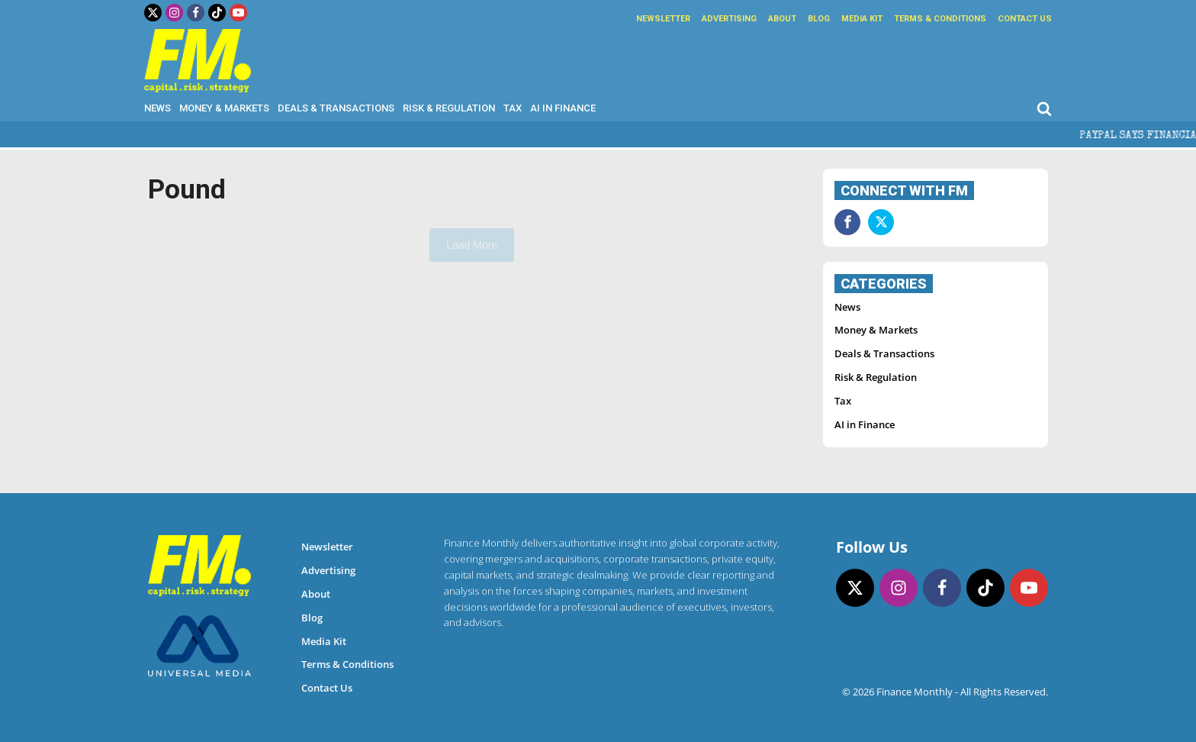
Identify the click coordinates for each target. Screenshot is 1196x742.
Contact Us (1025, 19)
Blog (819, 19)
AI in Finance (563, 108)
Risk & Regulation (449, 108)
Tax (512, 108)
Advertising (729, 19)
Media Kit (862, 19)
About (782, 19)
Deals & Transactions (336, 108)
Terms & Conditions (940, 19)
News (157, 108)
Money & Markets (224, 108)
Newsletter (663, 19)
